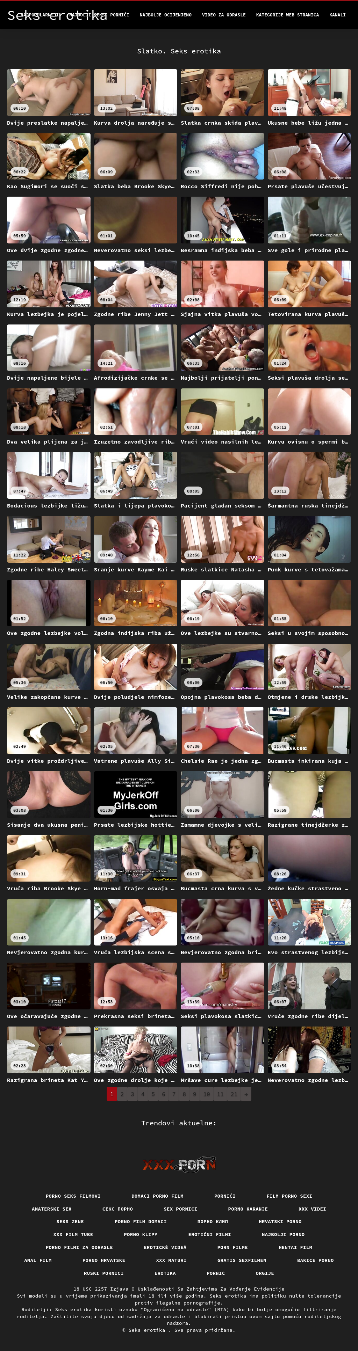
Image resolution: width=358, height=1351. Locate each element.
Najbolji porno (283, 1234)
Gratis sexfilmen (241, 1260)
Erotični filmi (209, 1234)
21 (234, 1093)
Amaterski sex (52, 1209)
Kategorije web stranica (287, 15)
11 (220, 1093)
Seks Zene (70, 1221)
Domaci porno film (157, 1196)
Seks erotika (149, 1330)
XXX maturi (171, 1260)
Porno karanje (248, 1209)
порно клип (213, 1221)
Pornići (225, 1196)
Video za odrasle (224, 15)
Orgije (265, 1273)
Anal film (38, 1260)
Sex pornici (180, 1209)
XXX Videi (312, 1209)
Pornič (216, 1273)
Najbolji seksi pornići (99, 15)
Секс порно (117, 1209)
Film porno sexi (289, 1196)
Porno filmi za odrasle (79, 1247)
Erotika (165, 1273)
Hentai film (295, 1247)
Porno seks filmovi (73, 1196)
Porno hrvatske (104, 1260)
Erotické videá (165, 1247)
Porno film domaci (141, 1221)
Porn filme (232, 1247)
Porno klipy (140, 1234)
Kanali (337, 15)
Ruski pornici (104, 1273)
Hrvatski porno (280, 1221)
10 (206, 1093)
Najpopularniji (40, 15)
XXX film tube (73, 1234)
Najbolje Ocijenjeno (166, 15)
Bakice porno (315, 1260)
